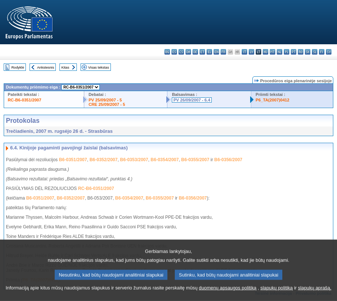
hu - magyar (265, 52)
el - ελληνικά (209, 52)
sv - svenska (328, 52)
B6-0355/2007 (195, 159)
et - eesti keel (202, 52)
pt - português (293, 52)
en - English (216, 52)
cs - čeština (181, 52)
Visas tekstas (98, 67)
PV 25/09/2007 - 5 (105, 100)
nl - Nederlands (279, 52)
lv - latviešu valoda (251, 52)
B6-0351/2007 (73, 159)
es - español (174, 52)
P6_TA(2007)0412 (272, 100)
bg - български (167, 52)
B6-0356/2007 (228, 159)
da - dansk (188, 52)
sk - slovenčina (307, 52)
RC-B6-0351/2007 (24, 100)
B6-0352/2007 (103, 159)
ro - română (300, 52)
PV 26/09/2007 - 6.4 (191, 100)
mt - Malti (272, 52)
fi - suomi (321, 52)
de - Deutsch (195, 52)
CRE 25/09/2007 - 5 (107, 104)
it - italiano (244, 52)
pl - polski (286, 52)
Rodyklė (17, 67)
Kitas (65, 67)
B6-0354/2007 (165, 159)
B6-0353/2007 (134, 159)
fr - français (223, 52)
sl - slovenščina (314, 52)
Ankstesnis (45, 67)
